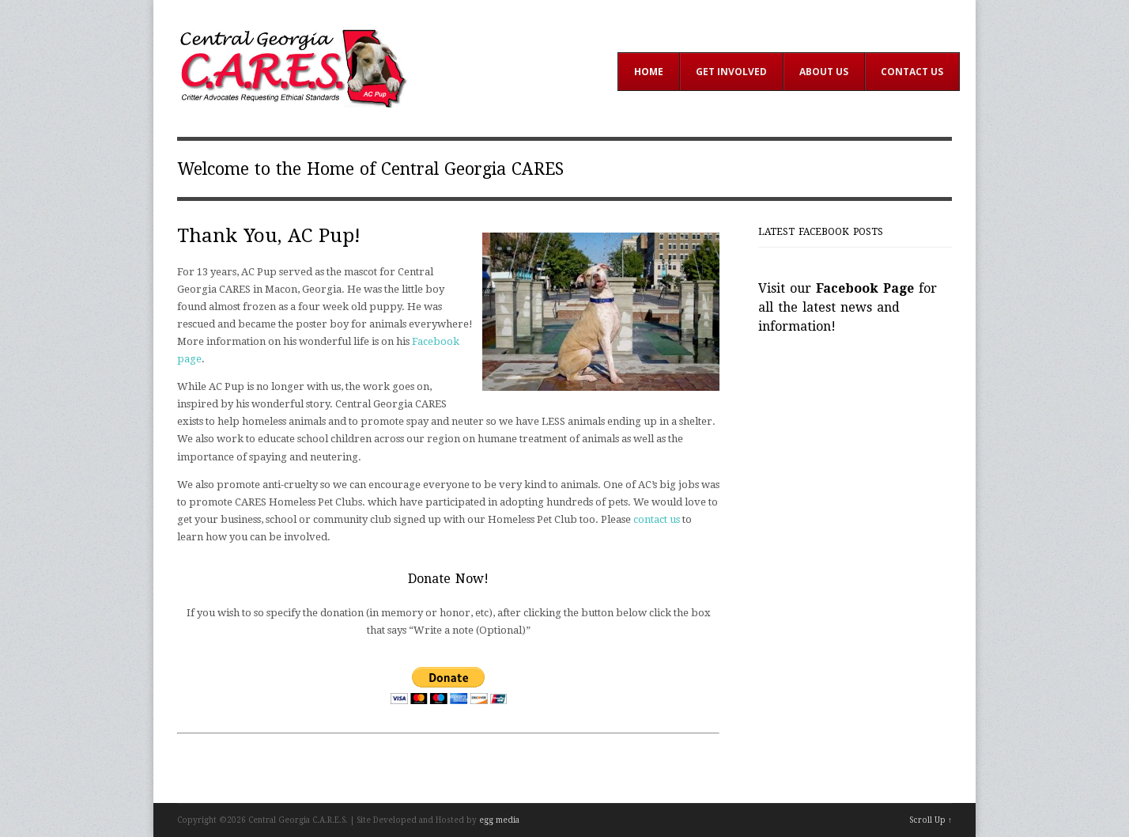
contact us (656, 519)
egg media (499, 820)
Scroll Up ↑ (930, 820)
